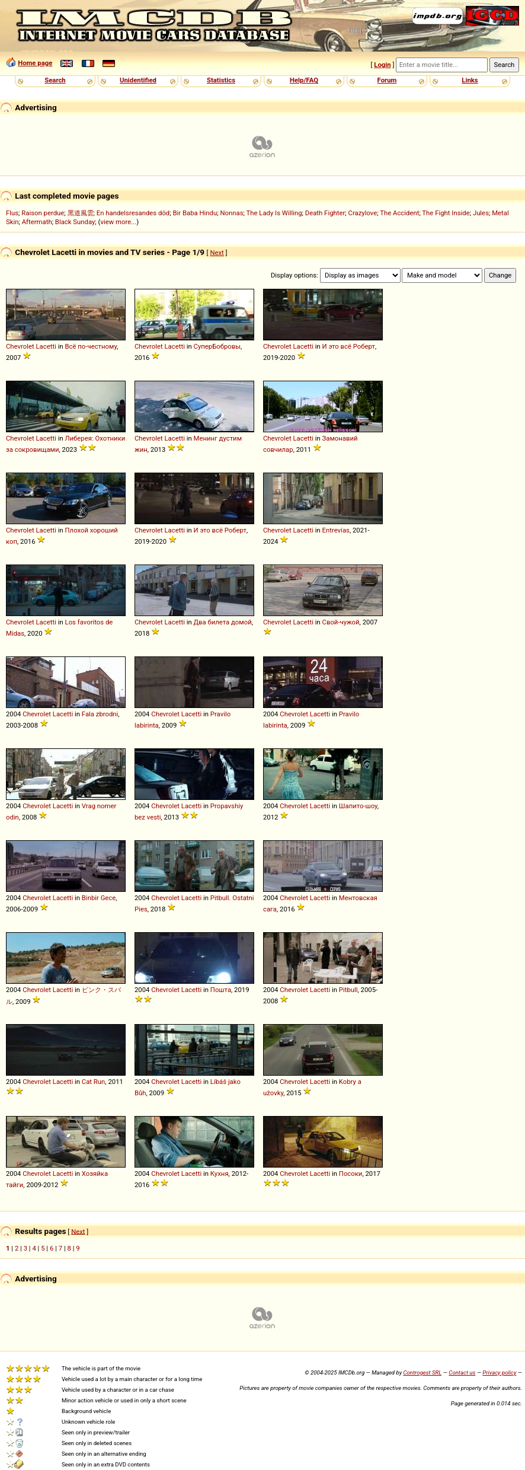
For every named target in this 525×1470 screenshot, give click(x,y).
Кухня (219, 1173)
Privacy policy (499, 1372)
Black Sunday (75, 222)
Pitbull (348, 990)
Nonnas (231, 213)
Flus (12, 213)
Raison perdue (42, 213)
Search (54, 80)
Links (470, 80)
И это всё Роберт (348, 346)
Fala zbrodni (100, 714)
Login (382, 64)
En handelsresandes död (133, 213)
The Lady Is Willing (274, 213)
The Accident (399, 213)
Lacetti (46, 346)
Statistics (221, 80)
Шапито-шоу (358, 806)
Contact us (462, 1372)
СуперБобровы (217, 346)
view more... (118, 222)
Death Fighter (325, 213)
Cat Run (93, 1081)
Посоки (351, 1173)
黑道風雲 (81, 213)
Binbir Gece (99, 898)
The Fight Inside (445, 213)
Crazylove (362, 213)
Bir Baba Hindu (194, 213)
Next (216, 252)
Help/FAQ (304, 80)
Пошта (220, 990)
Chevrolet (20, 346)
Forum (387, 80)
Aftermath (37, 222)
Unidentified (138, 80)
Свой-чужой (341, 622)
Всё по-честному (91, 346)
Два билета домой (223, 622)
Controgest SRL (422, 1372)
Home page (35, 63)
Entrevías (336, 530)
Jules (481, 213)
